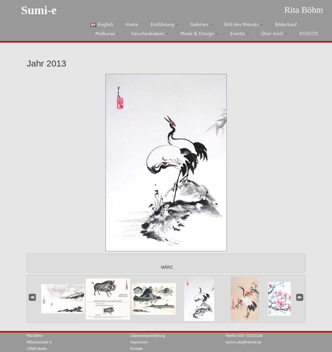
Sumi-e (39, 10)
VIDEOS (308, 33)
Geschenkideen (149, 33)
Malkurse (107, 33)
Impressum (139, 342)
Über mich (274, 33)
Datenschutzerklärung (147, 336)
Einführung (164, 24)
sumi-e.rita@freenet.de (243, 342)
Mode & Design (199, 33)
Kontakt (136, 349)
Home (131, 24)
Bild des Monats (243, 24)
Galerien (201, 24)
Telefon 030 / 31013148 (243, 336)
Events (239, 33)
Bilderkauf (286, 24)
